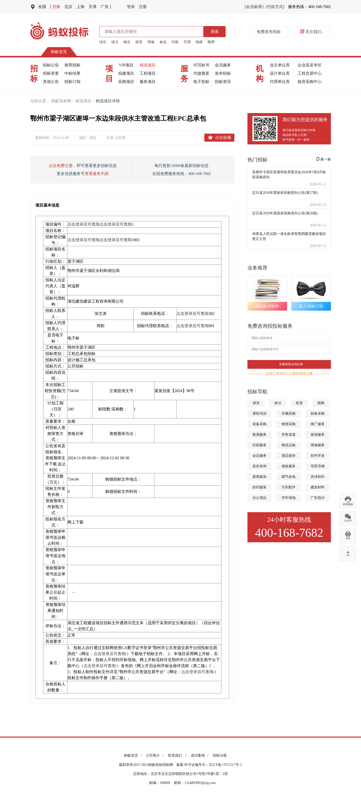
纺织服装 (259, 487)
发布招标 (223, 73)
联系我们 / (178, 755)
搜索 (215, 31)
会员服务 (223, 65)
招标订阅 (72, 81)
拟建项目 (126, 73)
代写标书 (201, 65)
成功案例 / (200, 755)
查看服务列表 (97, 173)
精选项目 (148, 65)
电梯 (199, 42)
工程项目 (148, 73)
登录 (131, 7)
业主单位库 (280, 65)
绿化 (102, 42)
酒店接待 (289, 456)
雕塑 (211, 42)
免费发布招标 (269, 32)
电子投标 (201, 81)
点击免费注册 (61, 165)
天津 (92, 7)
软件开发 (318, 456)
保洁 (114, 42)
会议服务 (259, 456)
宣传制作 (318, 477)
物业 (126, 42)
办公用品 (259, 498)
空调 (187, 42)
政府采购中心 (310, 81)
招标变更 (51, 73)
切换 (55, 7)
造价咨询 (259, 466)
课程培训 (259, 413)
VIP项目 (126, 65)
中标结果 (72, 73)
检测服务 (259, 434)
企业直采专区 (310, 65)
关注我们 (312, 32)
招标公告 (51, 65)
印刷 (174, 42)
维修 (150, 42)
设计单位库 (280, 73)
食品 (162, 42)
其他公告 (51, 81)
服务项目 (148, 81)
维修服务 (318, 445)
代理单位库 (280, 81)
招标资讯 (223, 81)
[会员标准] (254, 7)
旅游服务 (318, 434)
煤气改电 (289, 477)
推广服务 (318, 424)
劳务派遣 (289, 434)
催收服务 (289, 466)
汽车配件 (289, 487)
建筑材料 (318, 487)
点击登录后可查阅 (83, 224)
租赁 (138, 42)
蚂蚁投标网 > (63, 101)
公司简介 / (155, 755)
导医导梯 (318, 466)
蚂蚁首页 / (133, 755)
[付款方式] (275, 7)
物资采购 (289, 424)
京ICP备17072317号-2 (225, 765)
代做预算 (201, 73)
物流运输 (289, 445)
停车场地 (289, 498)
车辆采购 (289, 413)
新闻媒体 (259, 477)
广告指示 (318, 498)
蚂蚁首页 (59, 52)
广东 (106, 7)
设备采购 (259, 424)
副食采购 (318, 413)
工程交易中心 (310, 73)
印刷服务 (259, 445)
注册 (143, 7)
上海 (80, 7)
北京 (68, 7)
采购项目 (126, 81)
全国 (42, 7)
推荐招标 (72, 65)
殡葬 (320, 403)
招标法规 (220, 755)
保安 (256, 403)
